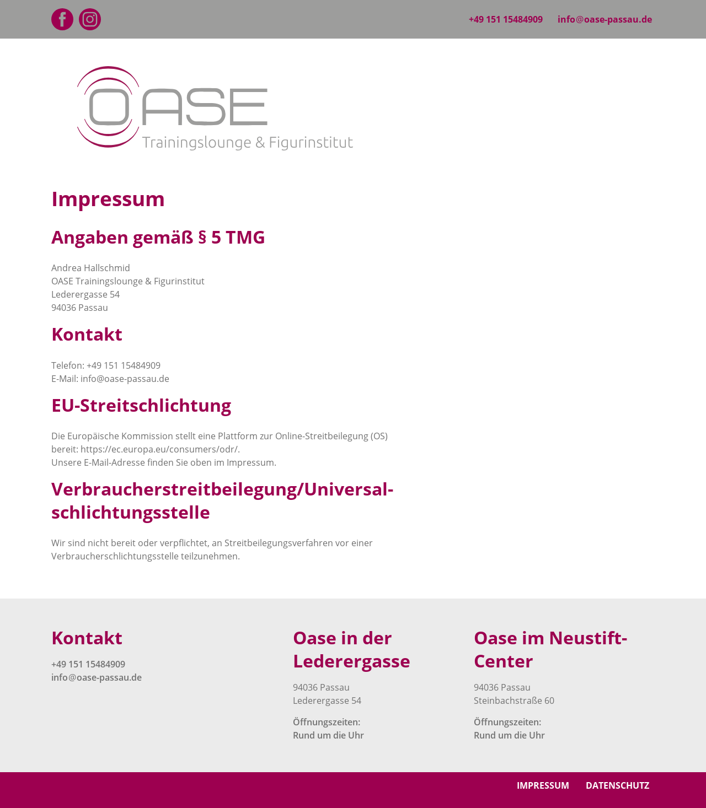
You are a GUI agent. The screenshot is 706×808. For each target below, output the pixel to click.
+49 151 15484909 (506, 19)
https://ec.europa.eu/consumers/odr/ (159, 449)
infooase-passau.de (605, 19)
